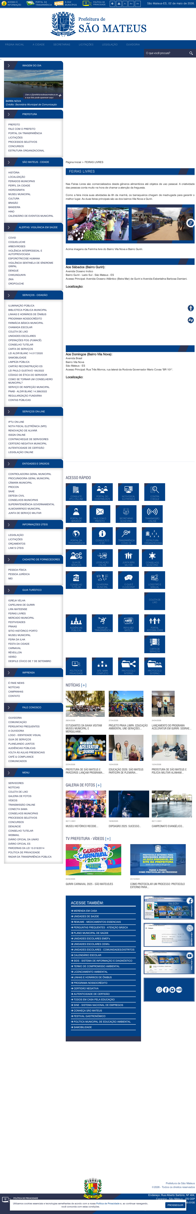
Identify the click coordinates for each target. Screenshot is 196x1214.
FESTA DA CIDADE (18, 643)
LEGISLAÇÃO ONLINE (20, 452)
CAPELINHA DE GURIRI (21, 604)
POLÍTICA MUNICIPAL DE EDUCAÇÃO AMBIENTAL (101, 1021)
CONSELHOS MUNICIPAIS (23, 500)
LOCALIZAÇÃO (16, 176)
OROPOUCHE (16, 283)
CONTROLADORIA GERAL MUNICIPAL (29, 474)
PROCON (13, 487)
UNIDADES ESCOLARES (22, 336)
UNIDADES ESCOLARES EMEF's (90, 938)
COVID (12, 237)
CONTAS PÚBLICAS (19, 400)
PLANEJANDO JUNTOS (21, 743)
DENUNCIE (14, 826)
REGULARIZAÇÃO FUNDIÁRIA (25, 395)
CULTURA (13, 198)
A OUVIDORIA (16, 730)
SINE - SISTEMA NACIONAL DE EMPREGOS (97, 1005)
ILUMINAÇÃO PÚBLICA (21, 305)
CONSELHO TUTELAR (20, 344)
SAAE (11, 491)
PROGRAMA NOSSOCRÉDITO (25, 318)
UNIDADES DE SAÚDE (85, 916)
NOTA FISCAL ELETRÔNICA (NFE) (27, 426)
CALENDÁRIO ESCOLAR (86, 955)
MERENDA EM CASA (84, 910)
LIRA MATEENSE (17, 609)
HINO (11, 211)
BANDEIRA (14, 207)
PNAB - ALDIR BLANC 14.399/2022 (27, 391)
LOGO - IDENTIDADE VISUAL (24, 735)
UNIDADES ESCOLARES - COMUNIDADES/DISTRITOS (102, 949)
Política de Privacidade (108, 1203)
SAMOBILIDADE (17, 357)
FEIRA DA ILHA (16, 639)
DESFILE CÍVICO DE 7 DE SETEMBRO (29, 661)
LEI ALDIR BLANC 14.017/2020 (25, 353)
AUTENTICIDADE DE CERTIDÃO (26, 447)
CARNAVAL (14, 648)
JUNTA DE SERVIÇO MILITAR (24, 513)
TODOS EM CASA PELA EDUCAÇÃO (93, 999)
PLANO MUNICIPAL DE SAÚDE (89, 933)
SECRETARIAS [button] (61, 44)
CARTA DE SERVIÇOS (20, 348)
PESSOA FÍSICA (17, 569)
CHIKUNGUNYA (17, 275)
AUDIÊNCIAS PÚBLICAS (21, 748)
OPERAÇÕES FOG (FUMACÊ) (25, 340)
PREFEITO (14, 124)
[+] (84, 685)
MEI (10, 578)
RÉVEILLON (15, 652)
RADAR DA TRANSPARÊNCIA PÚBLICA (30, 856)
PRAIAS (12, 626)
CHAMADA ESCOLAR (20, 327)
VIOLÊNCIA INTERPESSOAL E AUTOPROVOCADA (25, 252)
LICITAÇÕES (86, 44)
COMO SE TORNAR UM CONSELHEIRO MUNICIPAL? (30, 381)
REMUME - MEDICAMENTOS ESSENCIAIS (96, 921)
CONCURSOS (16, 146)
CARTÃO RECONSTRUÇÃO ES (25, 366)
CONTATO (14, 696)
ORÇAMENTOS (16, 543)
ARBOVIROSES (16, 246)
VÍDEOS (12, 800)
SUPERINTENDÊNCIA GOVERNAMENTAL (31, 504)
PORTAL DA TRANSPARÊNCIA (25, 133)
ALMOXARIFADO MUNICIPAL (24, 508)
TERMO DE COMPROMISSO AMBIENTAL (95, 966)
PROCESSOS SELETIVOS (22, 141)
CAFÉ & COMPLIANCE (21, 756)
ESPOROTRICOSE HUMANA (24, 258)
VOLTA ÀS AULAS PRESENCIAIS (26, 752)
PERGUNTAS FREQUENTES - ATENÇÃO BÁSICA (99, 927)
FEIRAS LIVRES (17, 613)
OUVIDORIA (133, 44)
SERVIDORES (16, 783)
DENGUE (13, 270)
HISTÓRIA (13, 172)
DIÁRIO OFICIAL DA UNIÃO (23, 839)
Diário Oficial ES (19, 843)
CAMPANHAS (15, 691)
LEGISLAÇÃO (110, 44)
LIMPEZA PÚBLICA (18, 361)
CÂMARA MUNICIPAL (20, 482)
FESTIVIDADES (16, 622)
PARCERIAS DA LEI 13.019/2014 (26, 848)
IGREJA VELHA (16, 600)
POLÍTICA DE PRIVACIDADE (24, 852)
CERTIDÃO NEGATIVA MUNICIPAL (27, 443)
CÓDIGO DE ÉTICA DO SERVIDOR (27, 374)
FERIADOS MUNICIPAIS (21, 181)
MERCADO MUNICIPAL (21, 617)
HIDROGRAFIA (16, 189)
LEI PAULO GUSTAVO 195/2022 (26, 370)
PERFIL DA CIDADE (19, 185)
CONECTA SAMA (17, 809)
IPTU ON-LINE (16, 421)
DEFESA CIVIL (16, 495)
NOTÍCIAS (14, 687)
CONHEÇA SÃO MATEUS (86, 1010)
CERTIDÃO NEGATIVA (85, 988)
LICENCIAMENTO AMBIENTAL (89, 971)
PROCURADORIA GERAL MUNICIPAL (29, 478)
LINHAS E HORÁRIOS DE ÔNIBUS (27, 314)
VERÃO (12, 656)
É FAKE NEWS (16, 683)
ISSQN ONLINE (16, 434)
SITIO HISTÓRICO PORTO (22, 630)
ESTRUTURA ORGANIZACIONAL (26, 150)
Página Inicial (73, 162)
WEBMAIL (13, 835)
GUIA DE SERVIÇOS (19, 739)
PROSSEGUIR (175, 1205)
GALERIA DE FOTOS (19, 796)
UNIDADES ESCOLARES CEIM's (90, 944)
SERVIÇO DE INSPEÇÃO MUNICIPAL (29, 387)
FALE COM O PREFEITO (21, 128)
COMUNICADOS (17, 761)
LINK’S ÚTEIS (16, 548)
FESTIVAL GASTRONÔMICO (88, 1016)
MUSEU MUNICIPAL (19, 194)
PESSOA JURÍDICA (19, 574)
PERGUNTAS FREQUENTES (24, 726)
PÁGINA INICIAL (14, 44)
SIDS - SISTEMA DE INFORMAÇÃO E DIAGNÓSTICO (101, 960)
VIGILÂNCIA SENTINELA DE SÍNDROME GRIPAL (30, 264)
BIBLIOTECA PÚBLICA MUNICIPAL (27, 310)
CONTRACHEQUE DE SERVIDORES (28, 439)
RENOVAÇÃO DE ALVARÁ (22, 430)
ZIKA (11, 279)
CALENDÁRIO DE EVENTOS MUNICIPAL (30, 215)
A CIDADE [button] (39, 44)
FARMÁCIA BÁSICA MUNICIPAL (25, 323)
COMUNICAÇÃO (17, 722)
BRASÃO (13, 202)
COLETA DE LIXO (18, 331)
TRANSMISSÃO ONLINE (21, 804)
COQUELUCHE (16, 242)
